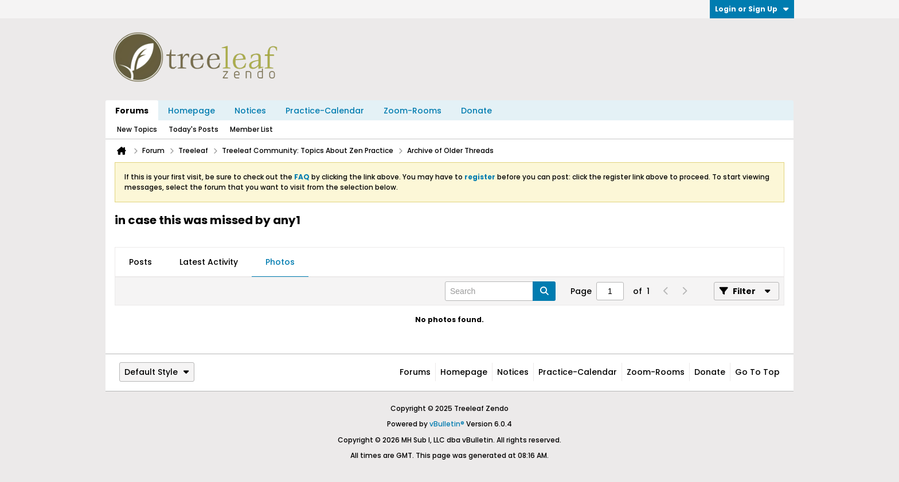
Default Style (156, 372)
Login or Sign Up (752, 9)
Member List (251, 129)
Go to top (757, 372)
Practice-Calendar (325, 110)
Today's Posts (193, 129)
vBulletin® (446, 424)
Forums (131, 110)
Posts (140, 262)
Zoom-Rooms (412, 110)
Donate (476, 110)
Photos (280, 262)
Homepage (191, 110)
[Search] (500, 291)
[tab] (140, 262)
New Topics (137, 129)
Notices (250, 110)
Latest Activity (208, 262)
